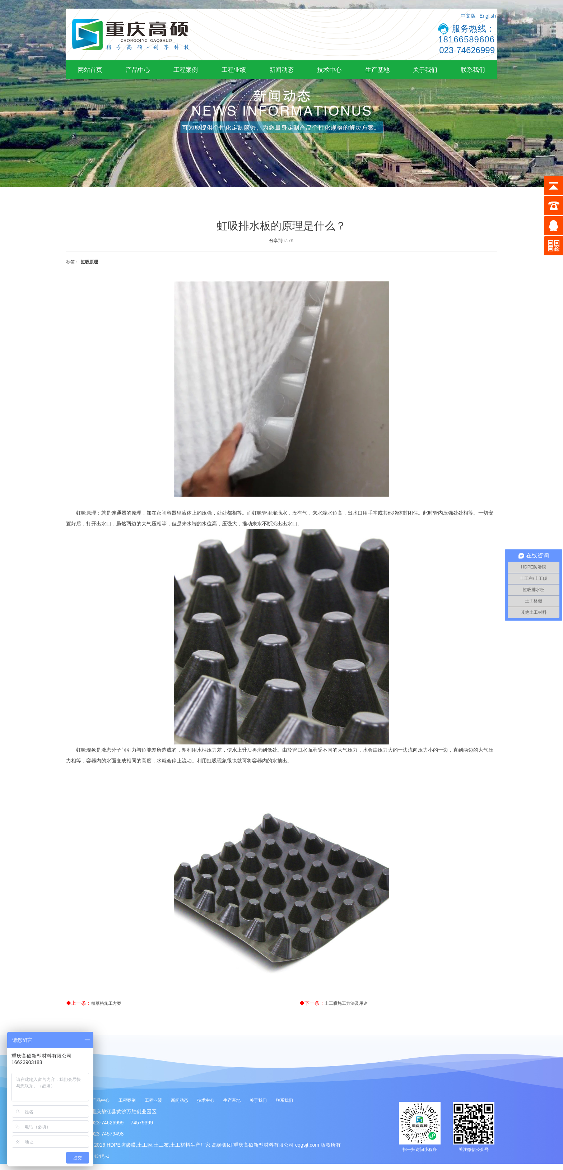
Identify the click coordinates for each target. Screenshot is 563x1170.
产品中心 (138, 69)
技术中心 (329, 69)
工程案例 (185, 69)
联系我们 (473, 69)
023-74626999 (467, 50)
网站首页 (90, 69)
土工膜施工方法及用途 (346, 1003)
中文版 (468, 16)
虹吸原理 (89, 261)
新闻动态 (281, 69)
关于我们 (425, 69)
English (487, 16)
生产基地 (377, 69)
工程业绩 (234, 69)
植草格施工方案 (106, 1003)
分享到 (275, 240)
